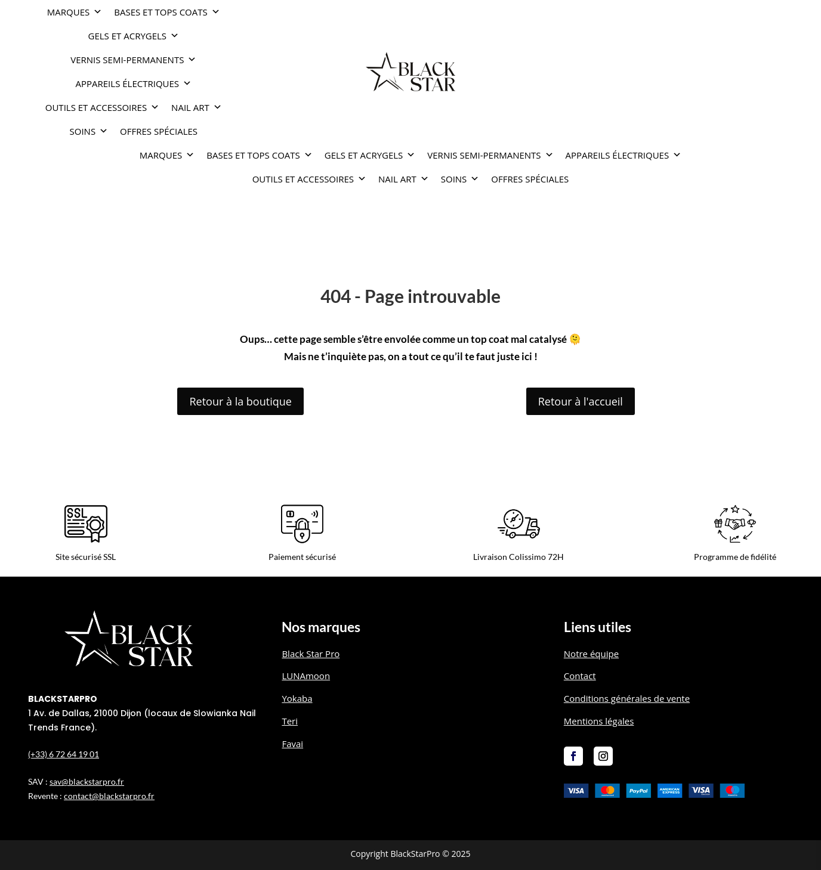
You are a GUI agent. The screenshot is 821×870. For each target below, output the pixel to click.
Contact (580, 676)
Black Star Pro (310, 654)
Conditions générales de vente (627, 698)
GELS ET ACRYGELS (134, 36)
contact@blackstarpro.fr (109, 796)
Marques (74, 12)
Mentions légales (599, 721)
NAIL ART (196, 107)
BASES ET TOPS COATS (167, 12)
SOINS (89, 131)
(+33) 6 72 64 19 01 (63, 754)
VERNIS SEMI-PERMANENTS (133, 60)
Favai (292, 744)
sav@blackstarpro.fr (87, 781)
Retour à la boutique (240, 401)
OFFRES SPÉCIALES (158, 131)
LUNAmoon (306, 676)
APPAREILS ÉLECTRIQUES (134, 83)
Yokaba (297, 698)
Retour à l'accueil (580, 401)
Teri (290, 721)
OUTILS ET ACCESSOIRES (102, 107)
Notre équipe (591, 654)
